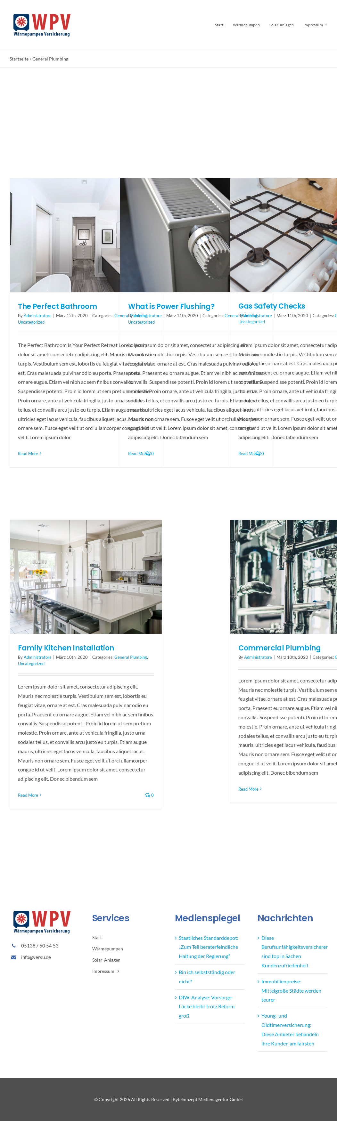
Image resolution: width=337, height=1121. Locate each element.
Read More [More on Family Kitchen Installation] (28, 795)
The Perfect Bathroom (57, 306)
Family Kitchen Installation (66, 648)
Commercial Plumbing (279, 648)
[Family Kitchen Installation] (86, 577)
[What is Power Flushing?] (196, 235)
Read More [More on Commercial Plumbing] (248, 789)
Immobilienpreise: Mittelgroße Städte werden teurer (291, 990)
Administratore (38, 315)
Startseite (19, 58)
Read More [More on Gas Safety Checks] (248, 453)
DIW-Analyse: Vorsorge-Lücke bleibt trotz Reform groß (206, 1006)
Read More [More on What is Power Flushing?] (138, 453)
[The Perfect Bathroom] (86, 235)
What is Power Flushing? (171, 306)
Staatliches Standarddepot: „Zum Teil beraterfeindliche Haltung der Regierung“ (208, 947)
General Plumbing (130, 657)
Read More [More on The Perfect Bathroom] (28, 453)
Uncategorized (31, 322)
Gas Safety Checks (271, 306)
